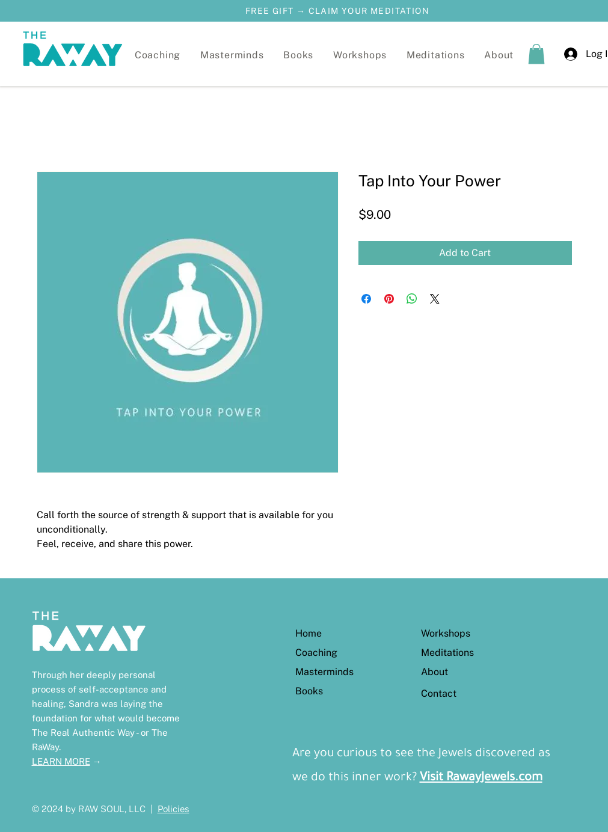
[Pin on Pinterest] (389, 299)
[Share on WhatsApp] (412, 299)
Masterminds (324, 672)
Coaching (316, 652)
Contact (438, 693)
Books (309, 691)
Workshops (445, 633)
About (434, 672)
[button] (360, 55)
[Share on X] (435, 299)
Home (308, 633)
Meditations (447, 652)
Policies (173, 809)
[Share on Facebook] (366, 299)
